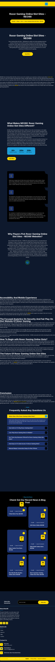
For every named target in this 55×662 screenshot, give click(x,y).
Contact (2, 636)
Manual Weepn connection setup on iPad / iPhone (23, 448)
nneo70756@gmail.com (9, 649)
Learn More (11, 158)
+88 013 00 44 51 (8, 645)
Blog (2, 634)
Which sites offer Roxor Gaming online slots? (22, 416)
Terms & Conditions (42, 658)
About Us (2, 632)
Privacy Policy (33, 658)
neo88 (11, 511)
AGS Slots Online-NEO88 (37, 525)
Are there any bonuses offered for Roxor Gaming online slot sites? (26, 438)
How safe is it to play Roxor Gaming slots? (21, 428)
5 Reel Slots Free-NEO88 (16, 514)
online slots (50, 77)
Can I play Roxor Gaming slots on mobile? (20, 432)
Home (2, 630)
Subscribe (43, 602)
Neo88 (27, 658)
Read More (27, 54)
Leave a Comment (19, 511)
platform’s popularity (21, 401)
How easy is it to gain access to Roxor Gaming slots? (24, 443)
